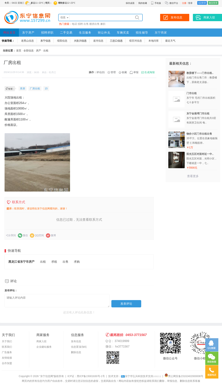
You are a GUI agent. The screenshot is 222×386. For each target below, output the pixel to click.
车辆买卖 (123, 32)
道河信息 (98, 40)
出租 (45, 50)
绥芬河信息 (135, 40)
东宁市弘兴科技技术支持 (141, 376)
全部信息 (28, 50)
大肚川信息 (80, 40)
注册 (184, 3)
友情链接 (7, 357)
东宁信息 (45, 40)
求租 (54, 261)
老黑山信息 (27, 40)
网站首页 (9, 32)
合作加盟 (7, 363)
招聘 (80, 23)
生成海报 (149, 72)
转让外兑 (104, 32)
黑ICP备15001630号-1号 (91, 376)
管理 (113, 72)
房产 (38, 50)
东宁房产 (28, 32)
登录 (190, 3)
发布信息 (76, 341)
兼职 (102, 23)
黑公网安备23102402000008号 (183, 376)
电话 (74, 23)
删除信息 (76, 352)
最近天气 (170, 40)
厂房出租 (35, 88)
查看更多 (193, 176)
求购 (77, 261)
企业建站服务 (44, 346)
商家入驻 (41, 341)
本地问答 (153, 40)
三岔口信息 (116, 40)
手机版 (156, 3)
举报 (135, 72)
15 (46, 88)
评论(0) (100, 72)
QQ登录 (202, 3)
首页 (18, 50)
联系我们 (7, 346)
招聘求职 (47, 32)
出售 (86, 23)
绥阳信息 (62, 40)
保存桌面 (130, 3)
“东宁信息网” (46, 376)
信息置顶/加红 (79, 346)
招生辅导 (142, 32)
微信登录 (213, 3)
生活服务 (85, 32)
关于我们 (7, 341)
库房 (22, 88)
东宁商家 (161, 32)
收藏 (124, 72)
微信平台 (173, 3)
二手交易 (66, 32)
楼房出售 (94, 23)
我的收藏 (142, 3)
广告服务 (7, 352)
